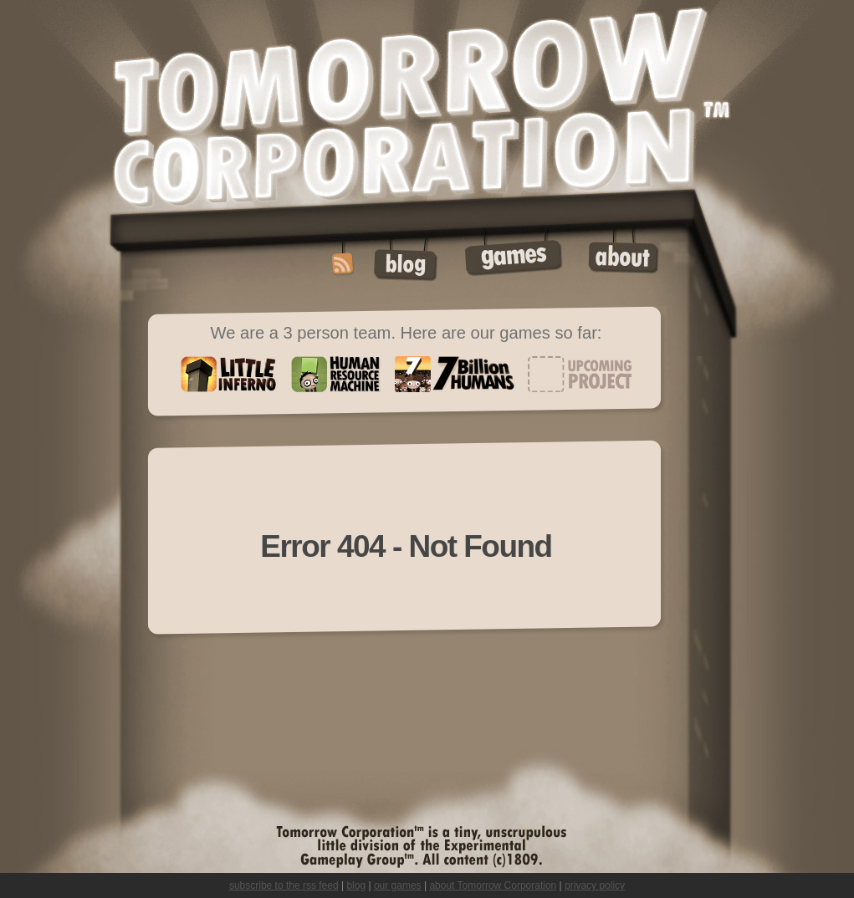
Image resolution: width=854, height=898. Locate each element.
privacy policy (595, 885)
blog (356, 885)
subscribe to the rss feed (284, 885)
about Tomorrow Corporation (492, 885)
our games (398, 885)
